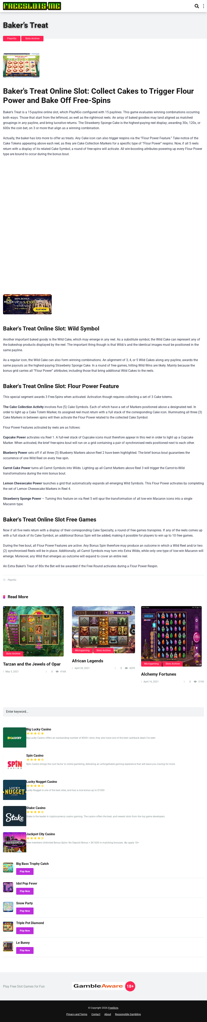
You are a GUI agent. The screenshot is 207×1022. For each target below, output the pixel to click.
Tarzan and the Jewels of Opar (32, 664)
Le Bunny (23, 943)
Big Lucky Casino (38, 729)
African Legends (87, 660)
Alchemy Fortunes (158, 674)
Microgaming (82, 650)
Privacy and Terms (76, 1014)
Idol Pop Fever (26, 883)
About (107, 1014)
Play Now (25, 871)
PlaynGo (11, 38)
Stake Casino (35, 808)
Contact (95, 1014)
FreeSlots (113, 1007)
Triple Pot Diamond (30, 923)
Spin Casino (34, 755)
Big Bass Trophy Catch (32, 864)
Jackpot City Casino (40, 834)
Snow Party (24, 903)
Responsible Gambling (128, 1014)
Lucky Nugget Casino (41, 782)
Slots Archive (32, 38)
